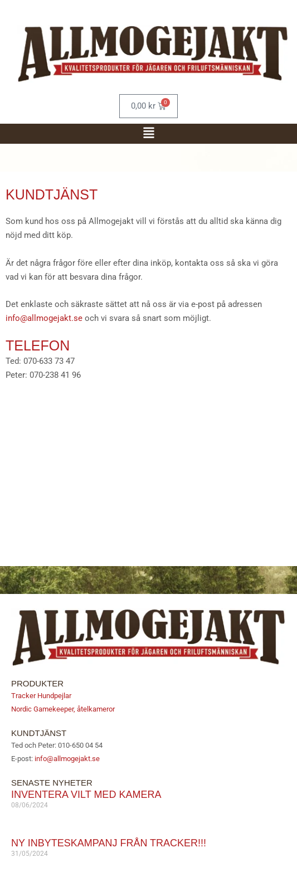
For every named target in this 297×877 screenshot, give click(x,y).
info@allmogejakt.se (44, 318)
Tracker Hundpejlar (41, 695)
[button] (149, 133)
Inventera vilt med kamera (86, 794)
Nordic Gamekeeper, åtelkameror (63, 709)
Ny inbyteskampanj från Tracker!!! (108, 843)
